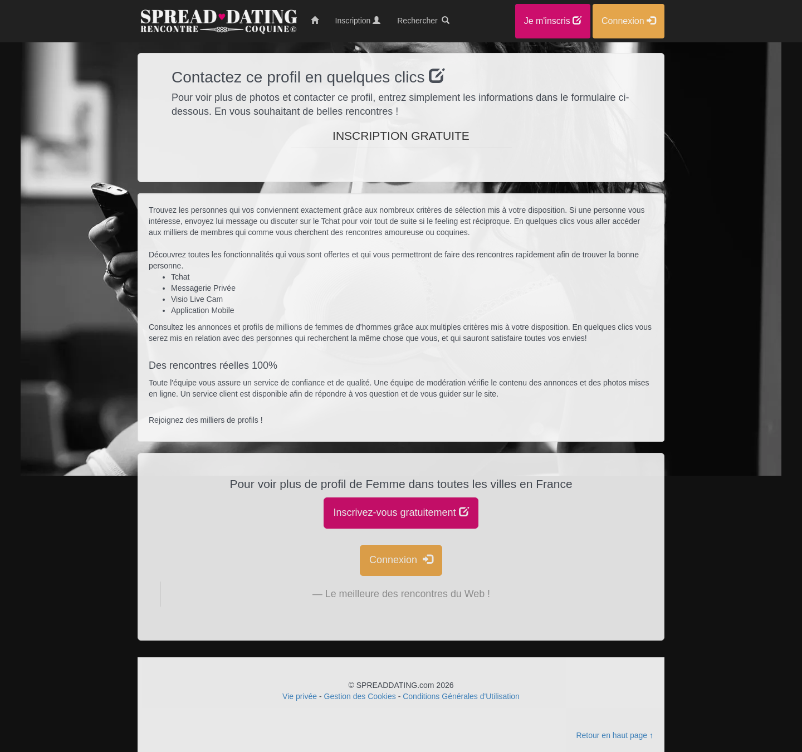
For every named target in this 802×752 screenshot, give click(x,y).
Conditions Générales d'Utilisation (461, 696)
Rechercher (423, 20)
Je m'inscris (553, 21)
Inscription (358, 20)
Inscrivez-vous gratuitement (400, 512)
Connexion (401, 559)
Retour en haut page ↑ (614, 735)
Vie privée (299, 696)
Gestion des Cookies (360, 696)
